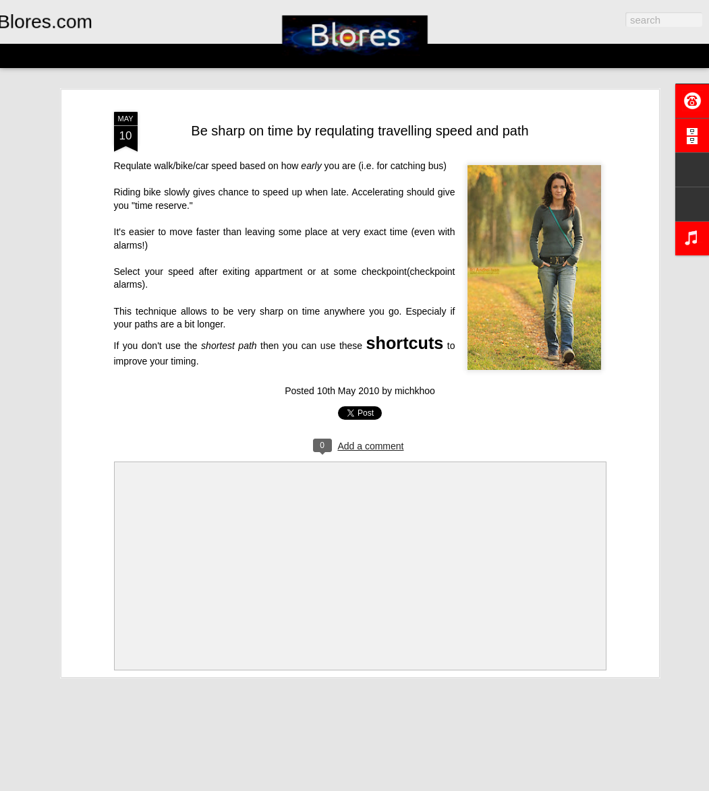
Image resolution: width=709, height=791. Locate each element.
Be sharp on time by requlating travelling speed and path (359, 130)
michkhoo (415, 390)
